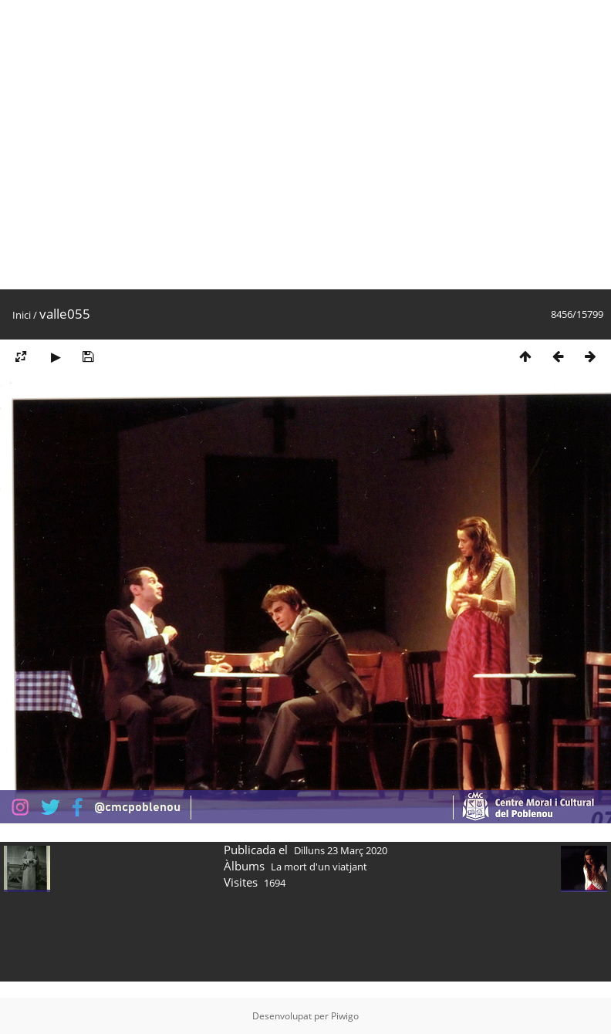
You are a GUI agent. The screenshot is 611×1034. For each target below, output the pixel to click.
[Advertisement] (144, 144)
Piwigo (345, 1015)
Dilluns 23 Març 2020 (340, 850)
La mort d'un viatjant (319, 866)
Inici (21, 315)
